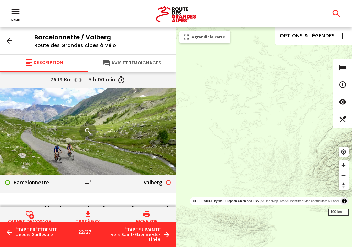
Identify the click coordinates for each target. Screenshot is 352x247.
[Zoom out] (344, 175)
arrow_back (9, 41)
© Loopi (333, 201)
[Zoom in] (344, 165)
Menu (15, 14)
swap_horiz (88, 182)
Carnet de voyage (29, 220)
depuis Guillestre (36, 232)
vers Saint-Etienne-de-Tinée (136, 234)
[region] (264, 137)
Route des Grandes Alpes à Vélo (75, 45)
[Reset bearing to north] (344, 185)
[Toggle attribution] (344, 201)
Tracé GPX (88, 220)
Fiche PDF (146, 220)
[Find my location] (344, 152)
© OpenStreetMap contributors (306, 201)
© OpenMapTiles (272, 201)
